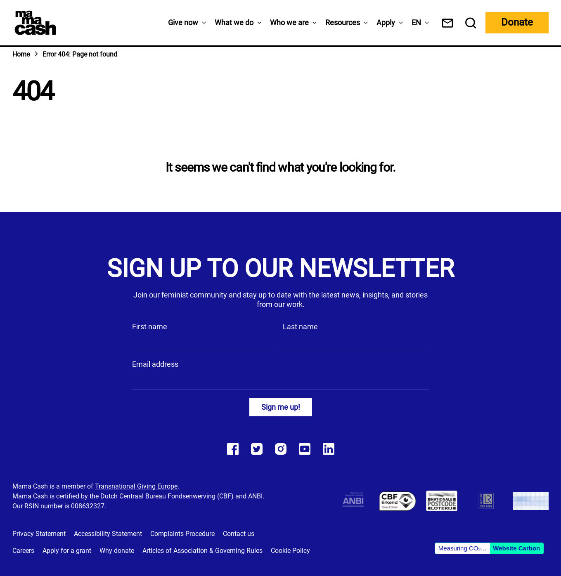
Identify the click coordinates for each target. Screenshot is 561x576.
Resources (342, 22)
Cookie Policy (290, 551)
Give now (183, 22)
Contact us (238, 534)
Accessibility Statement (108, 534)
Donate (517, 22)
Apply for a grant (67, 551)
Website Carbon (516, 548)
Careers (23, 551)
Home (21, 54)
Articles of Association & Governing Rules (202, 551)
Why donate (116, 551)
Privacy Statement (39, 534)
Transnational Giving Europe (136, 486)
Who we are (289, 22)
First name (149, 326)
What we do (234, 22)
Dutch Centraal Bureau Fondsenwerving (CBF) (167, 496)
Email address (155, 364)
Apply (385, 22)
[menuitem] (416, 22)
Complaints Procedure (182, 534)
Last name (300, 326)
